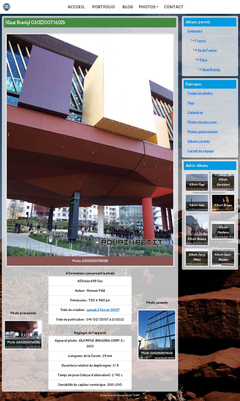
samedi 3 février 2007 (103, 310)
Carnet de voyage (201, 151)
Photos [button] (147, 6)
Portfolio (103, 6)
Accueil (76, 6)
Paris (203, 60)
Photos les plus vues (202, 122)
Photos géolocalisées (203, 131)
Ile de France (207, 50)
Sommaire (195, 31)
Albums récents (199, 141)
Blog (127, 6)
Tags (191, 103)
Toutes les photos (200, 93)
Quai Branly (211, 69)
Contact (174, 6)
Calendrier (195, 112)
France (200, 40)
